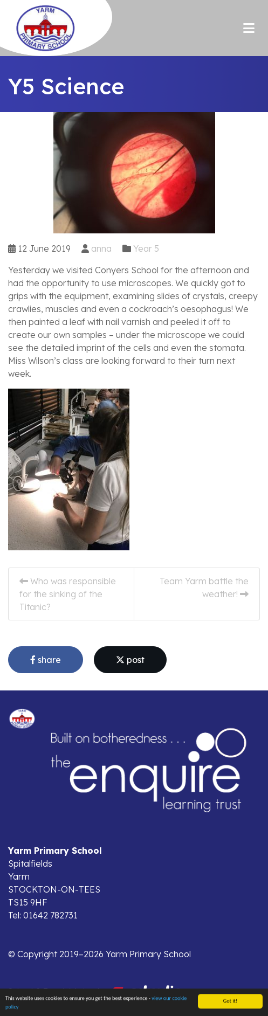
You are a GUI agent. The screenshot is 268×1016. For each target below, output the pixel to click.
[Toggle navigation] (248, 28)
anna (101, 248)
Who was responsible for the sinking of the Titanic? (67, 594)
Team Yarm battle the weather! (204, 587)
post (130, 659)
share (45, 659)
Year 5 (146, 248)
